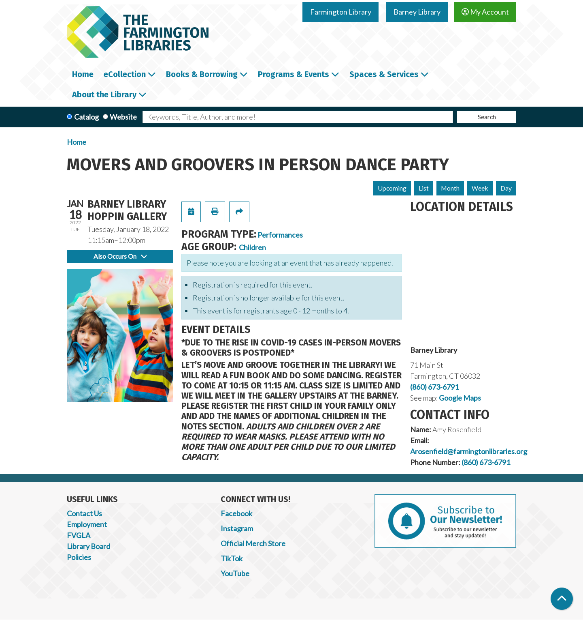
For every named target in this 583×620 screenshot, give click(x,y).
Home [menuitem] (83, 74)
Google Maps (460, 397)
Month (450, 188)
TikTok (232, 558)
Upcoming (392, 188)
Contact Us (84, 513)
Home (76, 141)
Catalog (86, 116)
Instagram (237, 528)
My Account (485, 11)
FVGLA (78, 535)
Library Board (88, 546)
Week (480, 188)
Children (252, 247)
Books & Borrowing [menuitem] (202, 74)
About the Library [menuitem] (104, 94)
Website (123, 116)
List (424, 188)
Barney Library (417, 11)
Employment (87, 524)
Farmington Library (340, 11)
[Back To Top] (562, 599)
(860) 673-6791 (434, 386)
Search (487, 116)
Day (506, 188)
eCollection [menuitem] (125, 74)
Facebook (236, 513)
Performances (280, 234)
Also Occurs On (120, 256)
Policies (79, 557)
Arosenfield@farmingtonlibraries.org (468, 451)
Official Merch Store (253, 543)
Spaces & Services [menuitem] (384, 74)
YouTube (235, 573)
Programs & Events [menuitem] (293, 74)
